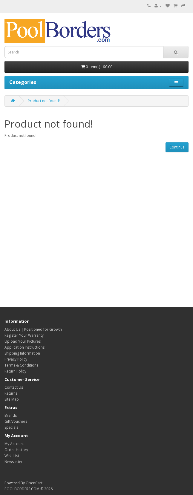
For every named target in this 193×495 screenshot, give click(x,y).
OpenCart (34, 482)
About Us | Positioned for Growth (33, 329)
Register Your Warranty (24, 335)
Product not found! (44, 100)
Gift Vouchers (15, 421)
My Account (14, 443)
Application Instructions (24, 347)
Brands (10, 415)
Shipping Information (22, 353)
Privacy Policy (15, 359)
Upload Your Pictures (22, 341)
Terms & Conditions (21, 365)
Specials (11, 427)
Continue (177, 147)
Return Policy (15, 371)
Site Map (11, 399)
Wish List (11, 455)
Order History (16, 449)
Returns (10, 393)
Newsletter (13, 461)
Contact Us (13, 387)
